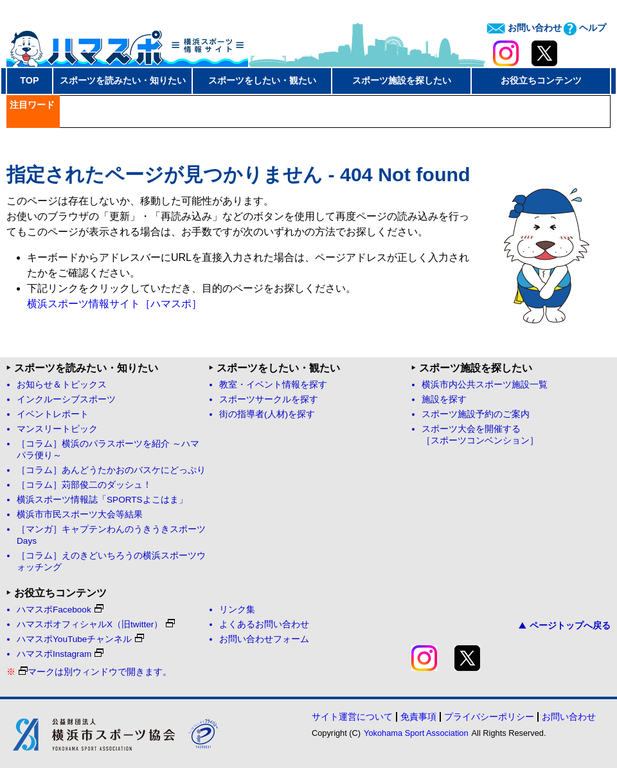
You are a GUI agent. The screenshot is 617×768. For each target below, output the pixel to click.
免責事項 (418, 716)
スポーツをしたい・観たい (262, 80)
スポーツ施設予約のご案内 (476, 414)
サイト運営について (352, 716)
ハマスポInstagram (60, 654)
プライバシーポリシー (489, 716)
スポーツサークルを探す (268, 399)
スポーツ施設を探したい (401, 80)
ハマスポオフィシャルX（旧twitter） (96, 624)
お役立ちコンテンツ (541, 80)
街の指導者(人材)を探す (267, 414)
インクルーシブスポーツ (66, 399)
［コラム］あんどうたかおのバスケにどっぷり (111, 470)
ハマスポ (127, 44)
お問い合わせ (524, 27)
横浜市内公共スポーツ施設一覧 (485, 384)
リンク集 (237, 609)
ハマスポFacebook (60, 609)
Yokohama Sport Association (416, 733)
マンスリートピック (57, 429)
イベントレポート (53, 414)
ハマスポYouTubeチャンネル (80, 639)
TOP (29, 80)
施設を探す (444, 399)
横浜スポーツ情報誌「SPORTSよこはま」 (102, 500)
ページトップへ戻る (565, 625)
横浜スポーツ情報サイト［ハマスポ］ (114, 303)
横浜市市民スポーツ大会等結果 (80, 514)
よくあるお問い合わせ (264, 624)
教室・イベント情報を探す (273, 384)
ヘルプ (585, 27)
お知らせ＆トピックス (62, 384)
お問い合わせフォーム (264, 639)
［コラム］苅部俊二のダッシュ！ (84, 485)
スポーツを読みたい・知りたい (123, 80)
